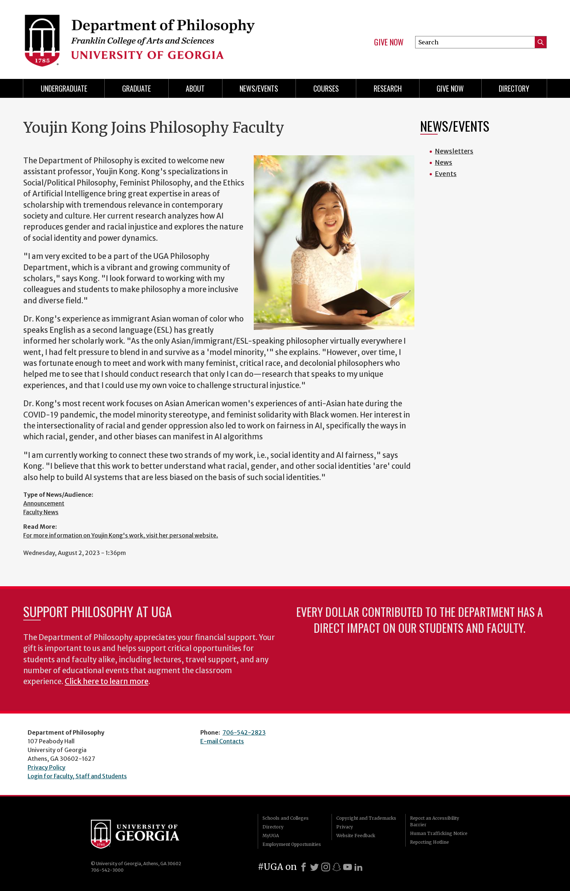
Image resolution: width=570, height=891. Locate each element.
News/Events (259, 88)
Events (446, 173)
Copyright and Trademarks (366, 818)
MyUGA (270, 835)
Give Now (389, 42)
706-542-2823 (244, 732)
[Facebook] (303, 867)
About (195, 88)
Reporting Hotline (429, 842)
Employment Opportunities (291, 844)
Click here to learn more (106, 681)
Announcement (43, 503)
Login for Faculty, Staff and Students (77, 776)
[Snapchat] (336, 867)
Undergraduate (64, 88)
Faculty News (41, 512)
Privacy (344, 827)
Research (388, 88)
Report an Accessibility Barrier (434, 821)
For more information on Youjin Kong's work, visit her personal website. (120, 535)
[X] (314, 867)
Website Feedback (355, 835)
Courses (326, 88)
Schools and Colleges (285, 818)
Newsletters (454, 151)
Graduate (136, 88)
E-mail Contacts (222, 741)
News (443, 162)
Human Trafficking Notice (438, 833)
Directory (514, 88)
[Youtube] (347, 867)
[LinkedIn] (358, 867)
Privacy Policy (46, 767)
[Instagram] (325, 867)
